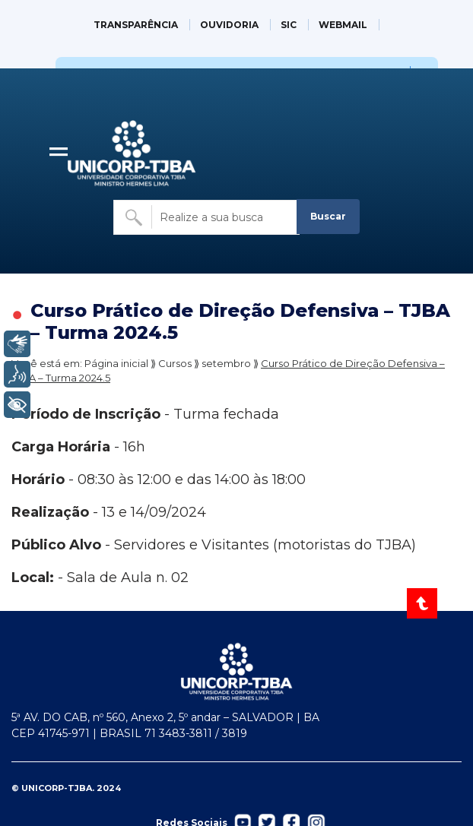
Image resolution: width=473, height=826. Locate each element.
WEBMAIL (343, 24)
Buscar (328, 216)
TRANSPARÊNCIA (136, 24)
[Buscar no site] (206, 217)
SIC (289, 24)
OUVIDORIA (229, 24)
